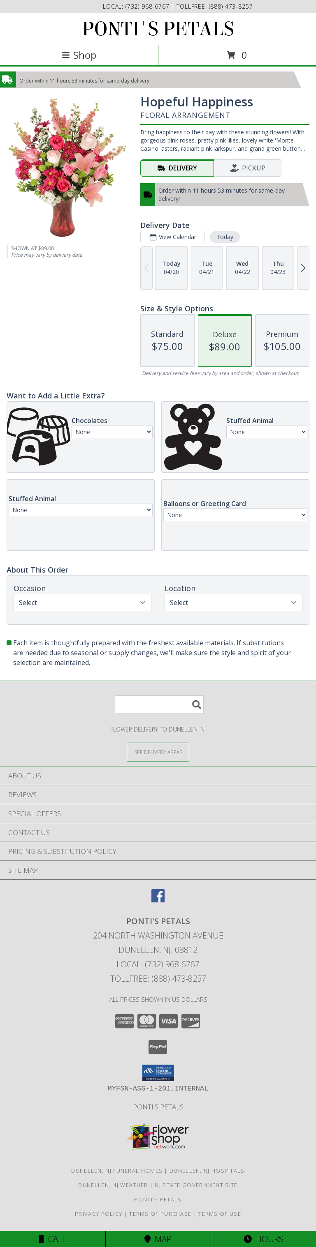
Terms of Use (219, 1213)
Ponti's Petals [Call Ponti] (158, 1106)
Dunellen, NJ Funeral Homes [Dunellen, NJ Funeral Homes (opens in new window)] (117, 1170)
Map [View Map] (158, 1239)
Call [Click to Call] (52, 1239)
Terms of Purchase (160, 1213)
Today (224, 237)
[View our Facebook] (158, 899)
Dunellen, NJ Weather (113, 1185)
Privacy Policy (98, 1213)
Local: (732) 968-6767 (158, 964)
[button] (158, 1073)
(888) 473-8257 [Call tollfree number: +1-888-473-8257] (231, 6)
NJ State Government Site (196, 1185)
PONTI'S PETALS (158, 29)
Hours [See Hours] (263, 1239)
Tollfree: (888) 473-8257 (158, 978)
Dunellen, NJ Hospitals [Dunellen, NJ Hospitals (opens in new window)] (207, 1170)
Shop (79, 55)
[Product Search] (159, 704)
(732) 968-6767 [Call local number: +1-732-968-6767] (148, 6)
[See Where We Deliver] (158, 752)
